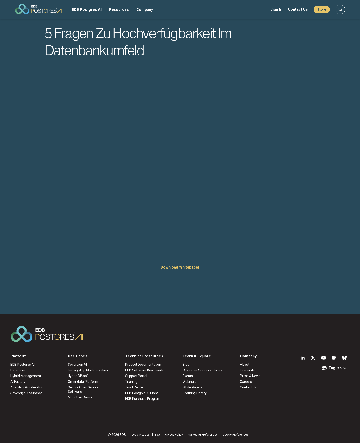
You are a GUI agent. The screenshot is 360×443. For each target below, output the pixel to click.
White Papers (193, 387)
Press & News (250, 376)
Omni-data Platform (83, 382)
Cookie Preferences (236, 434)
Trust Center (134, 387)
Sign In (276, 9)
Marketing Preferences (203, 434)
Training (131, 382)
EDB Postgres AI (87, 9)
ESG (157, 434)
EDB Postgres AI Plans (141, 393)
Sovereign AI (77, 364)
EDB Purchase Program (142, 399)
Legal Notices (141, 434)
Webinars (190, 382)
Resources (119, 9)
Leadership (248, 370)
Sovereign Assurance (26, 393)
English (335, 368)
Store (321, 9)
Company (144, 9)
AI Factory (17, 382)
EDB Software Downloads (144, 370)
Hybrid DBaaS (78, 376)
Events (188, 376)
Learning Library (195, 393)
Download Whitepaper (180, 267)
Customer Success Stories (202, 370)
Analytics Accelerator (26, 387)
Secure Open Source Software (83, 389)
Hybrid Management (25, 376)
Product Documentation (143, 364)
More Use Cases (80, 397)
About (244, 364)
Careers (246, 382)
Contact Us (298, 9)
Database (17, 370)
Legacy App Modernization (88, 370)
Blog (186, 364)
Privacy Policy (174, 434)
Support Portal (136, 376)
